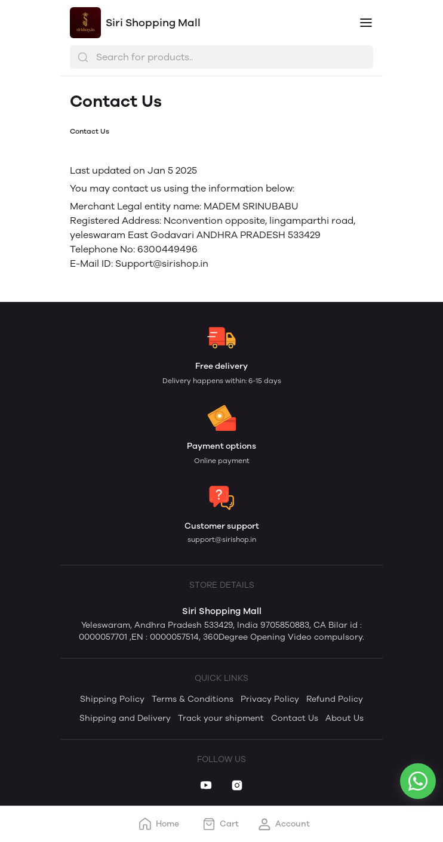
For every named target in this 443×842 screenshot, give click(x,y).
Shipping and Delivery (125, 718)
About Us (344, 718)
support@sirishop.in (221, 539)
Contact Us (294, 718)
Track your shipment (221, 718)
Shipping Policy (112, 699)
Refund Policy (334, 699)
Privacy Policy (270, 699)
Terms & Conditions (192, 699)
